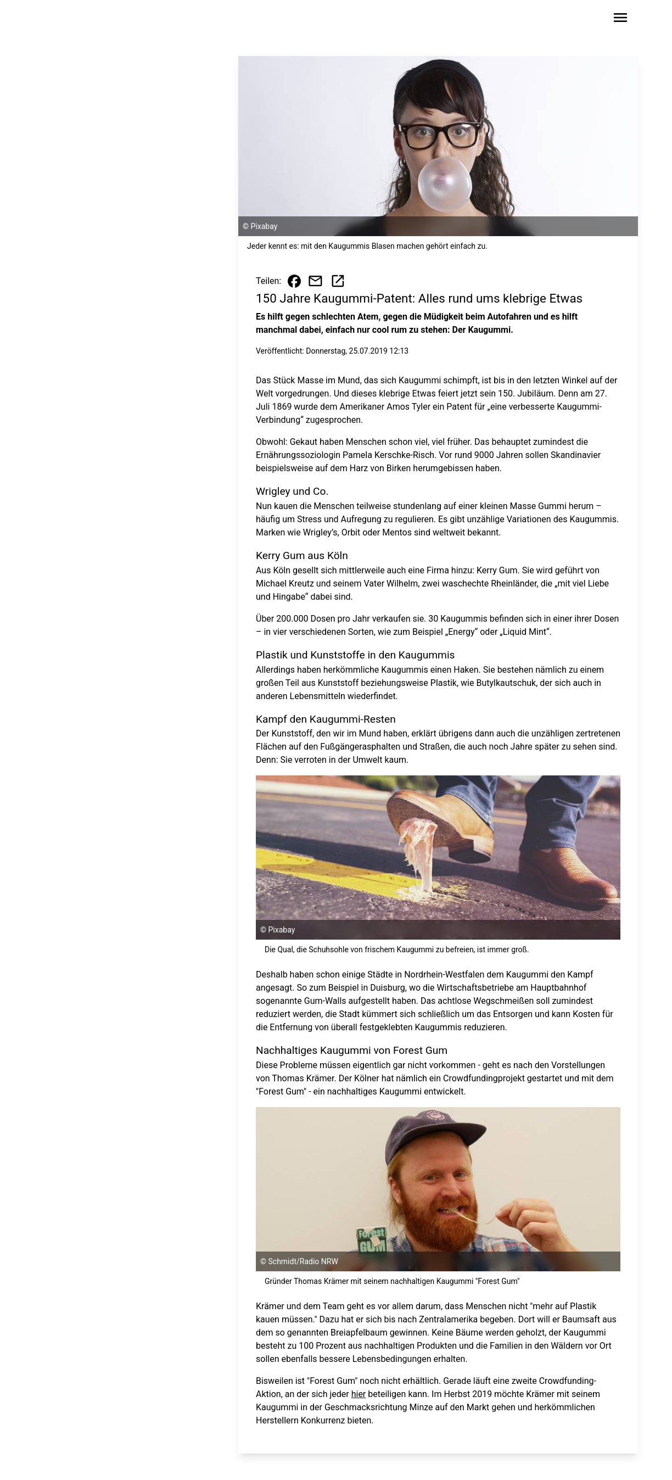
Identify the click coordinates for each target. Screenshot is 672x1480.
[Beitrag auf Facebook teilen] (294, 281)
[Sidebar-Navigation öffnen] (620, 19)
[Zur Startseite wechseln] (69, 19)
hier (358, 1394)
